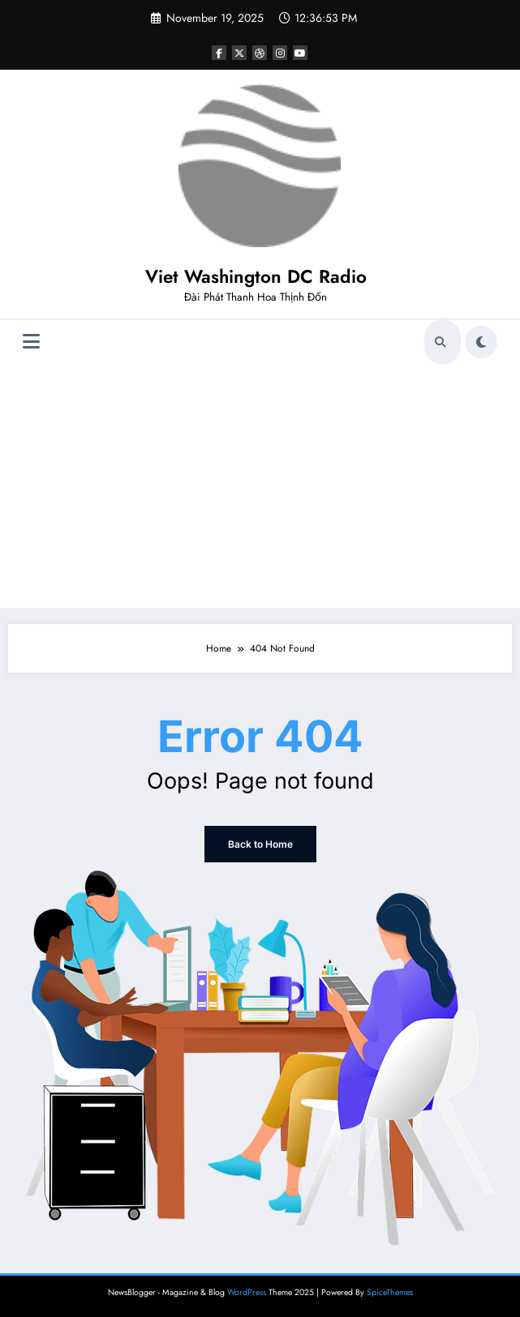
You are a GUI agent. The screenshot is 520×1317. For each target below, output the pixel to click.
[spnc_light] (481, 342)
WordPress (246, 1292)
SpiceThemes (390, 1292)
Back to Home (260, 844)
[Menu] (31, 341)
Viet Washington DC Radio (256, 276)
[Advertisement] (260, 486)
